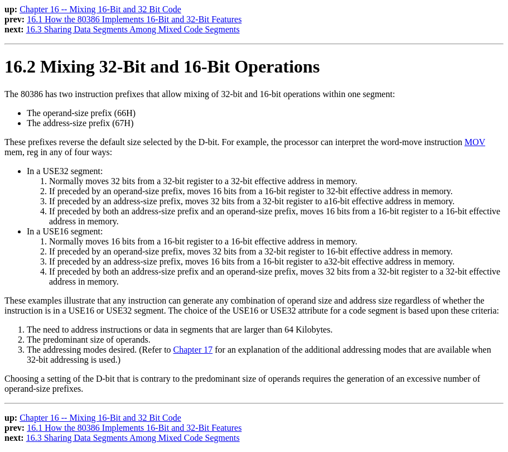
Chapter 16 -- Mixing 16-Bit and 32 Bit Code (100, 9)
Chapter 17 (193, 349)
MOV (475, 142)
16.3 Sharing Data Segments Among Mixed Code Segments (133, 29)
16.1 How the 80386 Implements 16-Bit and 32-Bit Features (134, 19)
